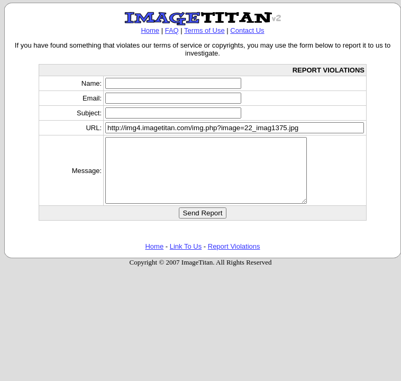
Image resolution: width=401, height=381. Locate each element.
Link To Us (186, 259)
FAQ (172, 30)
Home (150, 30)
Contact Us (247, 30)
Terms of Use (204, 30)
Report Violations (234, 259)
